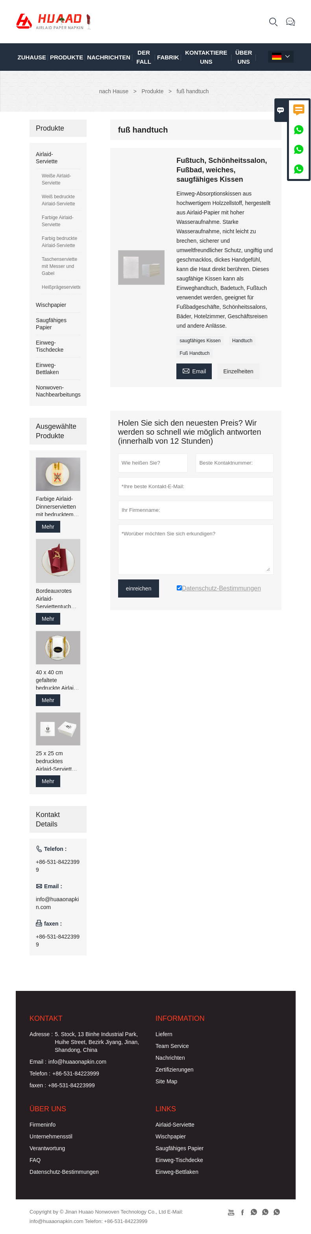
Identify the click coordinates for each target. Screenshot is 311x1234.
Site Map (166, 1081)
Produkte (66, 57)
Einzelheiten (238, 371)
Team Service (172, 1046)
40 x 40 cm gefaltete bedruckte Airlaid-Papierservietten (57, 680)
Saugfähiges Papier (180, 1148)
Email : (38, 1062)
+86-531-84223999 (58, 866)
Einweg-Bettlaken (177, 1172)
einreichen (139, 588)
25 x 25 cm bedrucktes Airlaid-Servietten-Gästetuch (58, 761)
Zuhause (32, 57)
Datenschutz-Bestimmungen (64, 1172)
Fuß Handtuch (194, 353)
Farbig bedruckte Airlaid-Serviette (59, 242)
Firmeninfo (43, 1124)
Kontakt (46, 1018)
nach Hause (114, 91)
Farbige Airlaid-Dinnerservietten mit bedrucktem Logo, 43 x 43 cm (57, 507)
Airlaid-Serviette (175, 1124)
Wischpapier (51, 305)
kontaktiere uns (206, 57)
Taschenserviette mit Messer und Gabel (59, 266)
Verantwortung (47, 1148)
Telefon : (40, 1073)
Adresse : (41, 1034)
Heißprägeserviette (61, 287)
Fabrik (168, 57)
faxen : (38, 1085)
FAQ (35, 1160)
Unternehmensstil (51, 1136)
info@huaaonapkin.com (57, 903)
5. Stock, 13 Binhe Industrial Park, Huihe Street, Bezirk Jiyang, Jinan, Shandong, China (97, 1042)
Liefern (164, 1034)
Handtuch (242, 340)
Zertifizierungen (175, 1069)
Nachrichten (108, 57)
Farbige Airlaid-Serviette (58, 221)
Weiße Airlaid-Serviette (56, 179)
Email (194, 370)
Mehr (48, 527)
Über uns (243, 57)
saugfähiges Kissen (200, 340)
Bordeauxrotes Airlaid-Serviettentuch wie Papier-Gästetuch (54, 599)
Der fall (143, 57)
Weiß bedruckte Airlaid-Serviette (58, 200)
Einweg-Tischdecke (179, 1160)
